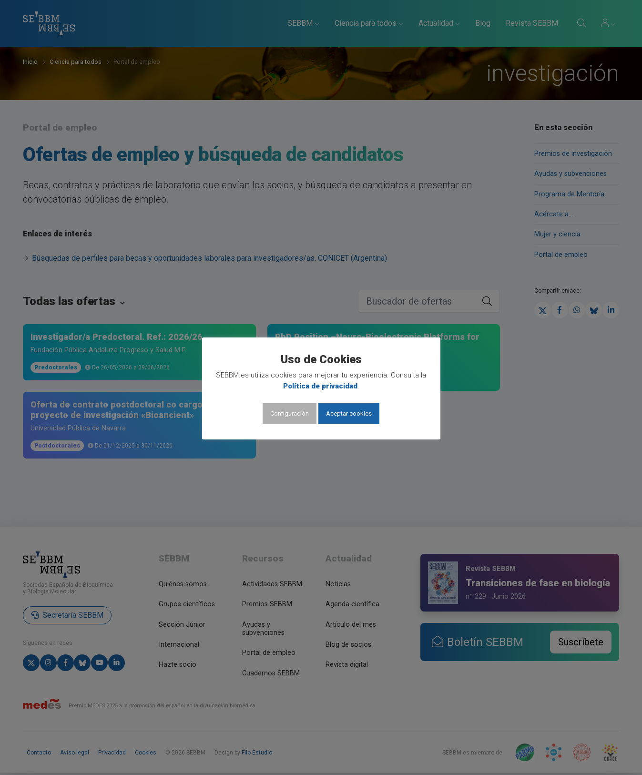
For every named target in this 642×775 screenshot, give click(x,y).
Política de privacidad (320, 386)
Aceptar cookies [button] (349, 413)
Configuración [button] (289, 413)
